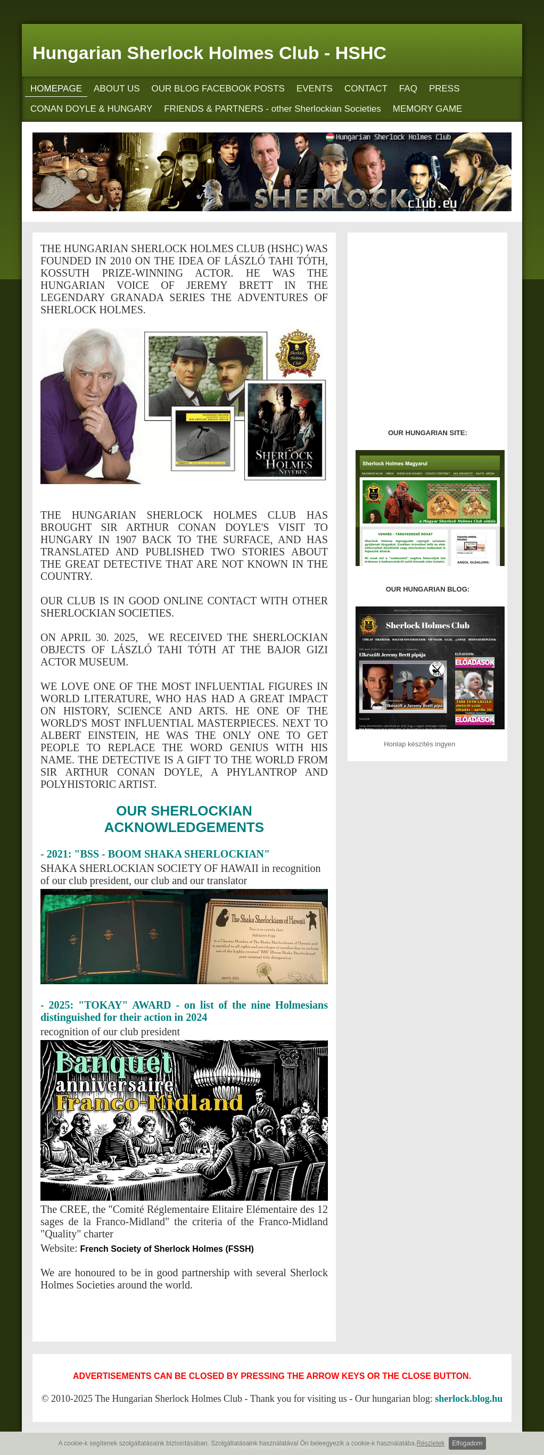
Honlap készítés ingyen (419, 744)
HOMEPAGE (56, 89)
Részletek (431, 1443)
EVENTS (314, 89)
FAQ (408, 89)
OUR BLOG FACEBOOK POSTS (218, 89)
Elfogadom (467, 1443)
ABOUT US (117, 89)
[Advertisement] (165, 1313)
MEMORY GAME (428, 109)
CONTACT (366, 89)
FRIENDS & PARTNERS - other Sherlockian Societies (272, 109)
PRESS (444, 89)
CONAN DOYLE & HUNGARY (91, 109)
